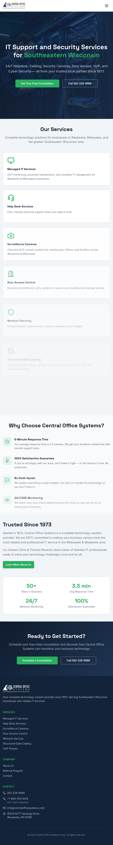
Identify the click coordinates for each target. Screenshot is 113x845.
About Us (8, 765)
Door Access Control (15, 733)
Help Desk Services (14, 723)
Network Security (13, 738)
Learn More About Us (18, 564)
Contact (7, 775)
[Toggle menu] (106, 5)
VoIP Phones (10, 748)
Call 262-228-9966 (80, 83)
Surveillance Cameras (16, 728)
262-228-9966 (14, 792)
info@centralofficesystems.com (24, 807)
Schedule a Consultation (37, 660)
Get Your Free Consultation (37, 83)
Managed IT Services (15, 718)
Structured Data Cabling (17, 743)
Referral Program (13, 770)
